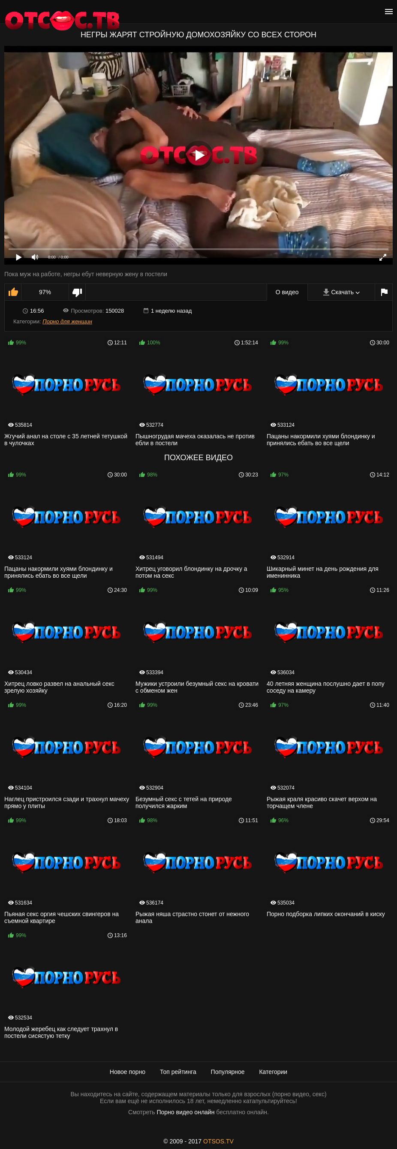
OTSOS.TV (218, 1141)
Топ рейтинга (178, 1071)
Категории (273, 1071)
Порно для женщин (67, 321)
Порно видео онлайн (185, 1112)
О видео (287, 292)
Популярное (228, 1071)
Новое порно (127, 1071)
